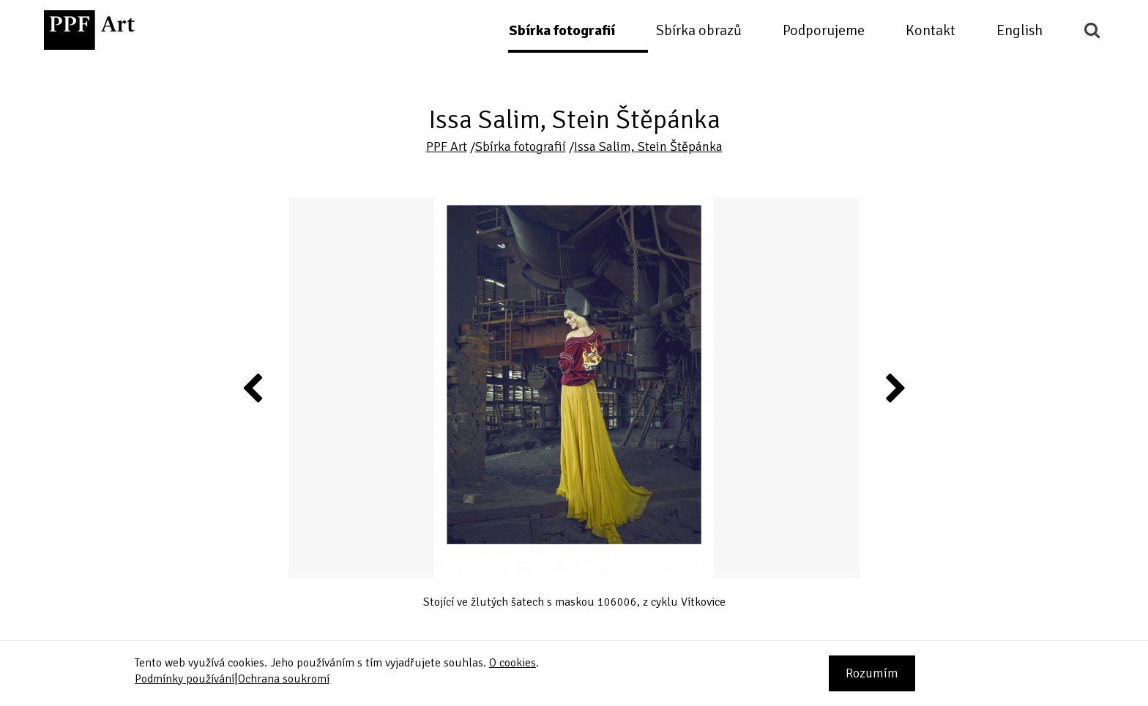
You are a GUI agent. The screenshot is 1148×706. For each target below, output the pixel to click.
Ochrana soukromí (283, 679)
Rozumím (872, 673)
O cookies (512, 662)
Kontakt (930, 30)
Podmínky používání (184, 679)
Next (894, 387)
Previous (253, 387)
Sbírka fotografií (562, 30)
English (1019, 30)
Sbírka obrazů (699, 30)
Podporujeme (824, 30)
